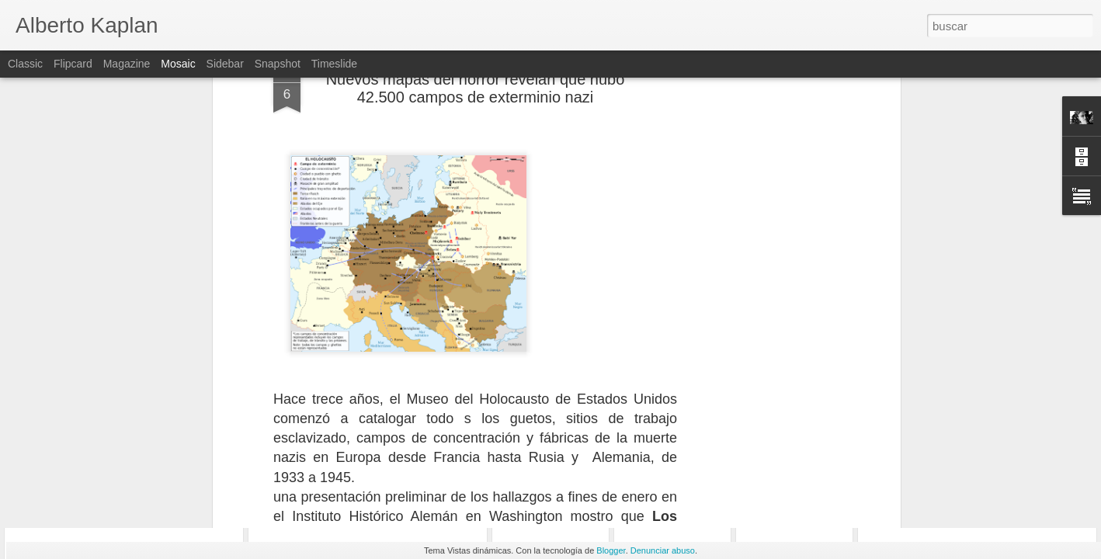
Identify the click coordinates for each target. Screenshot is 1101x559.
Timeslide (334, 63)
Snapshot (277, 63)
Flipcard (73, 63)
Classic (25, 63)
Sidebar (225, 63)
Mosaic (178, 63)
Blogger (610, 550)
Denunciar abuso (662, 550)
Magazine (127, 63)
